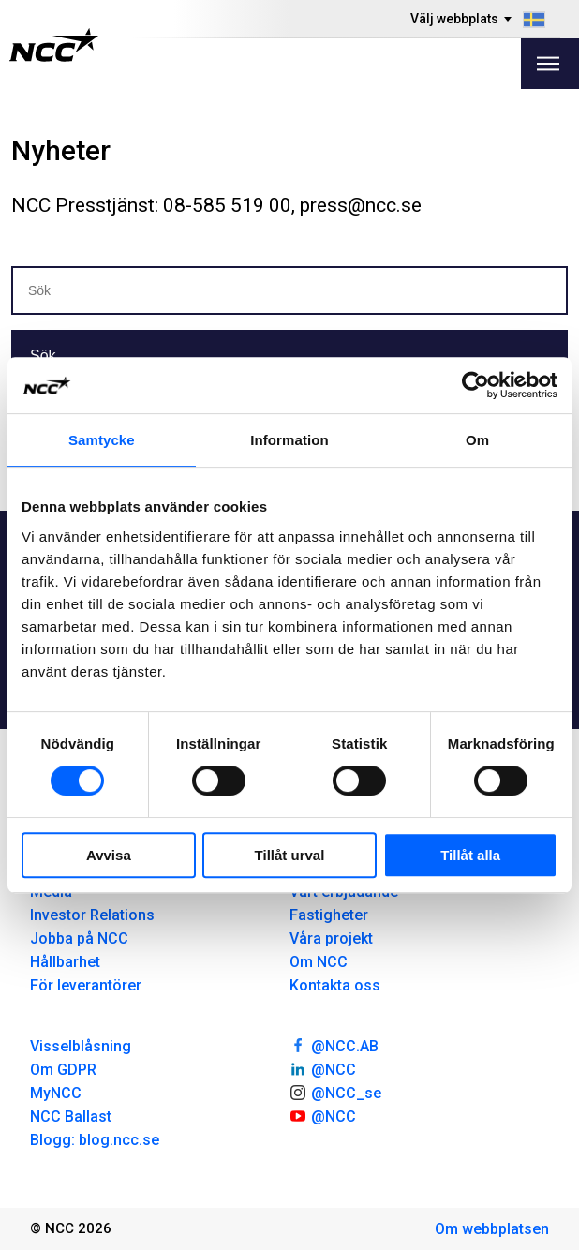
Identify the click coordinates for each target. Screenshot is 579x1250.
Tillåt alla (470, 855)
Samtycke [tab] (101, 440)
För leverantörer (85, 985)
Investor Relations (92, 915)
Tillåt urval (290, 855)
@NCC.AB (334, 1044)
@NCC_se (335, 1091)
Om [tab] (477, 440)
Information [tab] (289, 440)
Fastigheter (329, 915)
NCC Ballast (70, 1116)
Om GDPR (63, 1070)
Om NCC (319, 962)
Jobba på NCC (79, 938)
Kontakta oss (335, 985)
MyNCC (56, 1093)
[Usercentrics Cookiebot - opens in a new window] (475, 385)
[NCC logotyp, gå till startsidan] (53, 45)
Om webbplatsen (492, 1229)
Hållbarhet (65, 962)
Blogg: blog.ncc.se (94, 1140)
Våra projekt (331, 938)
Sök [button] (43, 356)
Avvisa (108, 855)
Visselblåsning (80, 1046)
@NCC (323, 1068)
